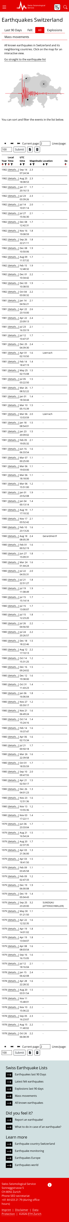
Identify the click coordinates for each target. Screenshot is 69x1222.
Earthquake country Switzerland (35, 1144)
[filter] (5, 164)
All (40, 30)
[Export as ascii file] (37, 149)
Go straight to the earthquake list (25, 59)
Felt (29, 30)
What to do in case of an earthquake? (38, 1127)
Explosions (54, 30)
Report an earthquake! (29, 1119)
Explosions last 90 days (29, 1088)
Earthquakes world (26, 1165)
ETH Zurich (34, 1214)
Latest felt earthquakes (29, 1081)
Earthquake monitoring (29, 1151)
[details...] (13, 169)
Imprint (6, 1210)
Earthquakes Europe (27, 1158)
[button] (6, 7)
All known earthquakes (29, 1103)
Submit (19, 149)
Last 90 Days (13, 30)
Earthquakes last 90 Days (30, 1074)
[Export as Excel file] (30, 149)
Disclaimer (21, 1210)
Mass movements (16, 37)
